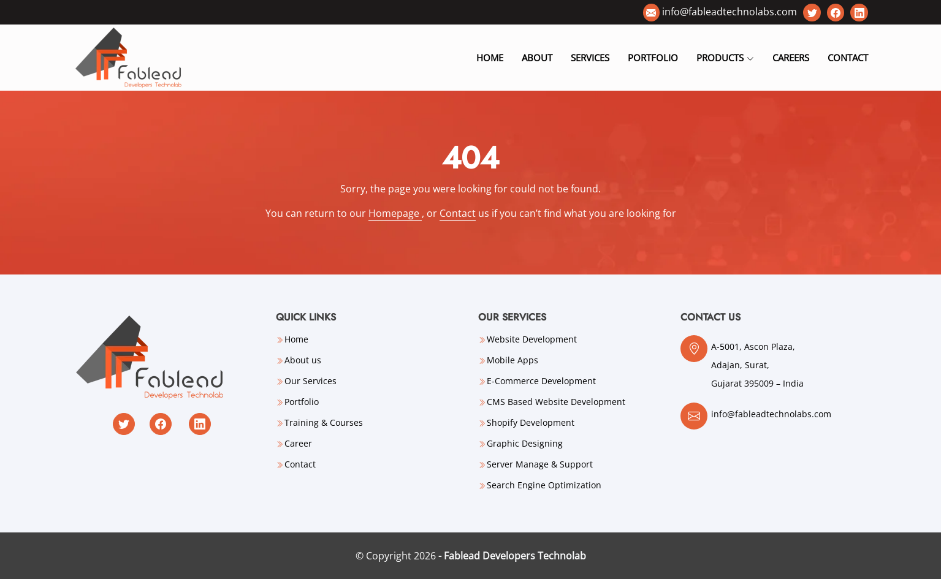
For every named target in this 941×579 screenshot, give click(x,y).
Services (590, 57)
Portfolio (653, 57)
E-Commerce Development (541, 381)
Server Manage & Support (540, 464)
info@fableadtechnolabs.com (729, 11)
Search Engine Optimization (544, 485)
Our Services (310, 381)
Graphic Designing (525, 443)
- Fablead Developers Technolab (512, 555)
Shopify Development (530, 422)
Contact (848, 57)
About (537, 57)
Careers (790, 57)
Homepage (395, 213)
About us (302, 360)
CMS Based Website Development (556, 402)
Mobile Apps (512, 360)
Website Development (532, 339)
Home (489, 57)
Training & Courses (323, 422)
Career (298, 443)
